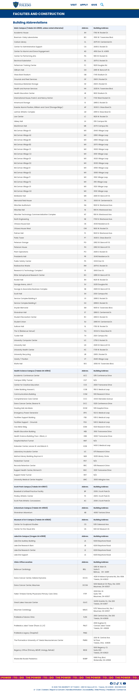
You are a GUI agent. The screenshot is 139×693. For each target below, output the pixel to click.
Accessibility (88, 690)
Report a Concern (57, 690)
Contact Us (121, 690)
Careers (45, 690)
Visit (73, 4)
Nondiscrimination (74, 690)
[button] (101, 4)
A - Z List (37, 690)
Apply (84, 4)
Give (94, 4)
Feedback (111, 690)
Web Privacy (100, 690)
